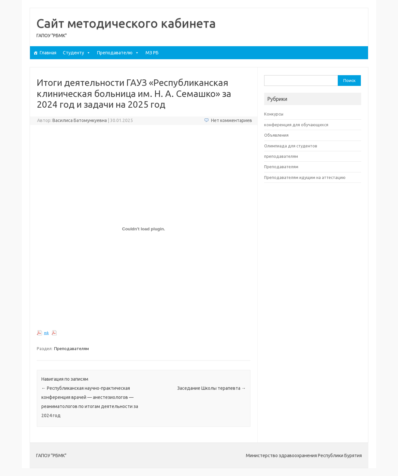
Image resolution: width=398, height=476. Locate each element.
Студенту (77, 52)
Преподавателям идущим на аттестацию (305, 177)
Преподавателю (118, 52)
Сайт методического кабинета (126, 23)
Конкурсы (273, 114)
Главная (48, 52)
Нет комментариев (231, 120)
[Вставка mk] (143, 229)
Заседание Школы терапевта (211, 388)
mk (46, 333)
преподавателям (281, 156)
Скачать (66, 333)
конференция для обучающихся (296, 124)
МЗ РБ (152, 52)
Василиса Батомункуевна (79, 120)
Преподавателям (71, 348)
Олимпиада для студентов (290, 145)
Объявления (276, 135)
